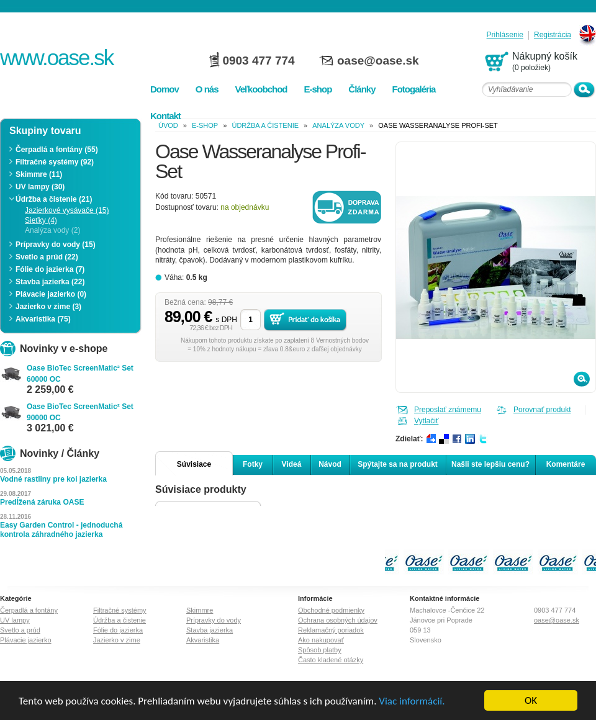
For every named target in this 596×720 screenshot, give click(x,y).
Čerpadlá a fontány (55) (57, 149)
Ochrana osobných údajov (337, 620)
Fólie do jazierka (118, 630)
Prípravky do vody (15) (56, 244)
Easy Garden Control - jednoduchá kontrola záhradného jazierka (61, 530)
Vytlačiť (426, 420)
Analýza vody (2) (52, 230)
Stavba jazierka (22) (50, 281)
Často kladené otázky (330, 660)
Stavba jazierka (209, 630)
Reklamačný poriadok (331, 630)
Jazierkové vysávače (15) (67, 210)
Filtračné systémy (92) (55, 162)
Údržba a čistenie (265, 125)
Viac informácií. (412, 701)
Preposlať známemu (447, 409)
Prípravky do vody (213, 620)
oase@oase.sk (378, 60)
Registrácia (552, 35)
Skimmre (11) (39, 174)
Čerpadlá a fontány (29, 610)
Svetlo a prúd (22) (47, 257)
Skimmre (199, 610)
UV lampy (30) (40, 186)
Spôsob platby (319, 650)
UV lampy (15, 620)
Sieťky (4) (41, 220)
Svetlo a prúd (20, 630)
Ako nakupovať (321, 640)
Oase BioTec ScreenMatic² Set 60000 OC (80, 374)
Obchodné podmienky (331, 610)
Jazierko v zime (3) (48, 306)
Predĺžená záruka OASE (42, 502)
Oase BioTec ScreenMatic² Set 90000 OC (80, 412)
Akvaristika (202, 640)
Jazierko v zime (116, 640)
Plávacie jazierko (26, 640)
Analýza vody (338, 125)
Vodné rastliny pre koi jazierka (53, 479)
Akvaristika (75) (43, 319)
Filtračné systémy (120, 610)
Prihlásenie (505, 35)
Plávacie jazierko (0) (51, 294)
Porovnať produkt (542, 409)
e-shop (205, 125)
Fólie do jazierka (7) (50, 269)
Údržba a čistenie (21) (54, 199)
